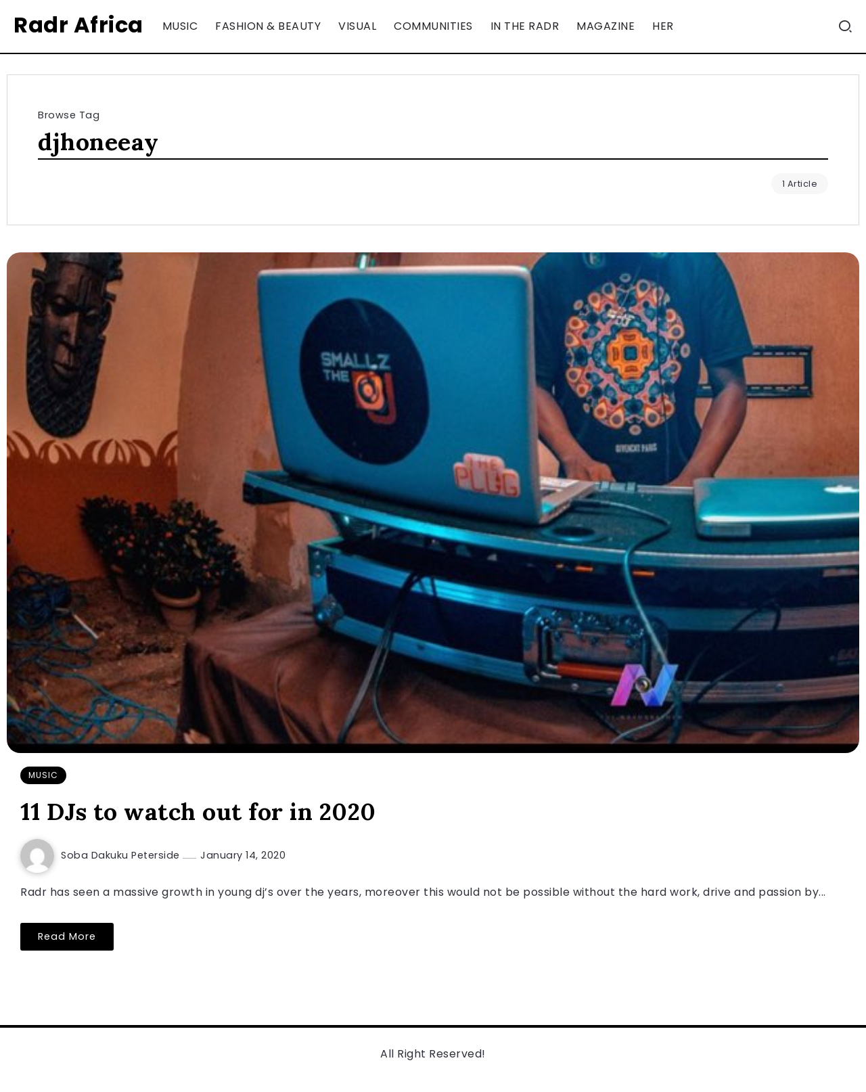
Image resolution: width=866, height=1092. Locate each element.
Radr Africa (78, 24)
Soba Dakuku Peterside (122, 855)
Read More (67, 936)
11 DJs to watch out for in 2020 (198, 811)
